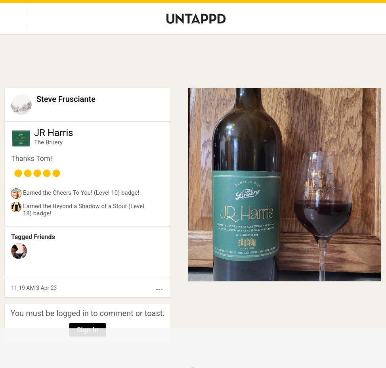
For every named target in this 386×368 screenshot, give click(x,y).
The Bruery (48, 142)
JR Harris (53, 133)
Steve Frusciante (66, 99)
